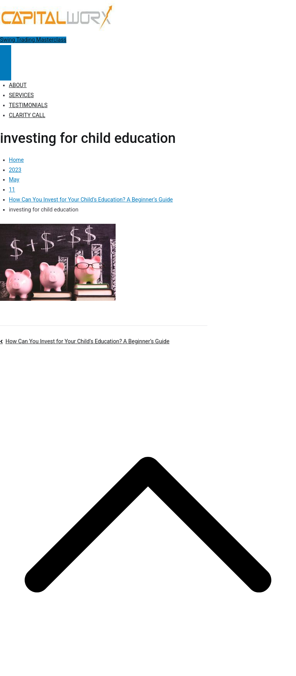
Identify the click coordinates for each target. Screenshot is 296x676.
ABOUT (18, 85)
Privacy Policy (143, 362)
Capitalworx (59, 362)
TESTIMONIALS (28, 105)
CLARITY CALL (27, 115)
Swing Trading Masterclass (33, 40)
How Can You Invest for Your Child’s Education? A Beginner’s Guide (87, 341)
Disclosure (177, 362)
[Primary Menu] (5, 54)
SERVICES (21, 95)
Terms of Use (211, 362)
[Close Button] (5, 72)
